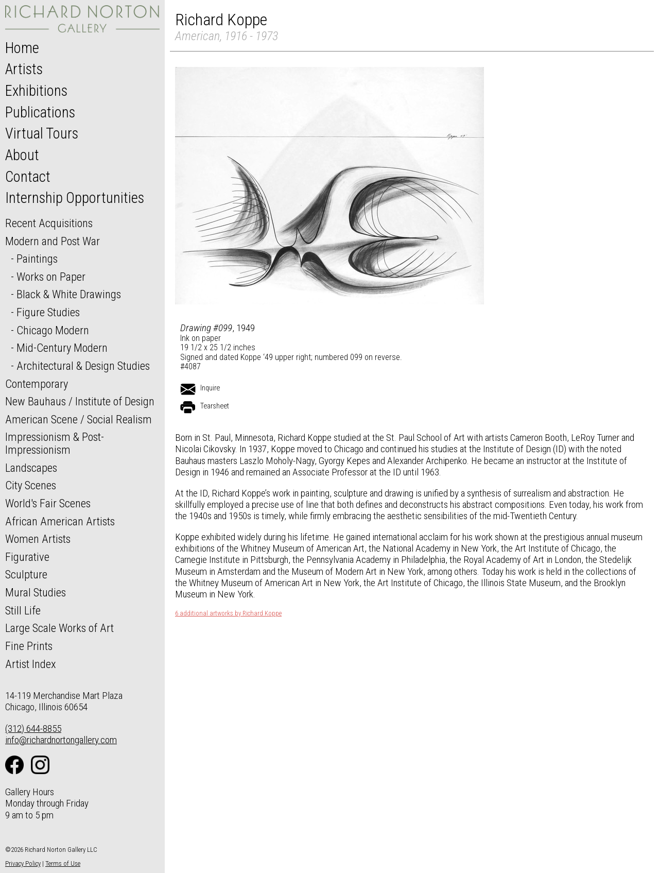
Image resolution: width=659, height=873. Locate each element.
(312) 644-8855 (33, 728)
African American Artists (60, 521)
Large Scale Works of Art (59, 628)
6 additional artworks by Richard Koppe (228, 613)
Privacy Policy (23, 863)
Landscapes (31, 467)
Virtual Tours (41, 133)
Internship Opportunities (74, 198)
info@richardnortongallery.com (61, 740)
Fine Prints (29, 646)
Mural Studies (35, 592)
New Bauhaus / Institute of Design (79, 401)
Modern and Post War (52, 241)
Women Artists (38, 538)
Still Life (23, 610)
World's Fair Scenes (48, 503)
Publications (40, 112)
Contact (27, 176)
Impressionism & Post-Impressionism (54, 443)
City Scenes (30, 485)
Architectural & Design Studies (83, 365)
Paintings (37, 258)
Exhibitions (36, 90)
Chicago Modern (52, 330)
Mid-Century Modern (62, 347)
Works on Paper (50, 276)
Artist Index (30, 664)
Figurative (27, 556)
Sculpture (26, 574)
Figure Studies (48, 312)
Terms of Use (62, 863)
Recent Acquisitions (49, 223)
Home (22, 48)
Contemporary (36, 383)
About (22, 155)
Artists (24, 69)
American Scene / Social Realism (78, 419)
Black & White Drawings (68, 294)
